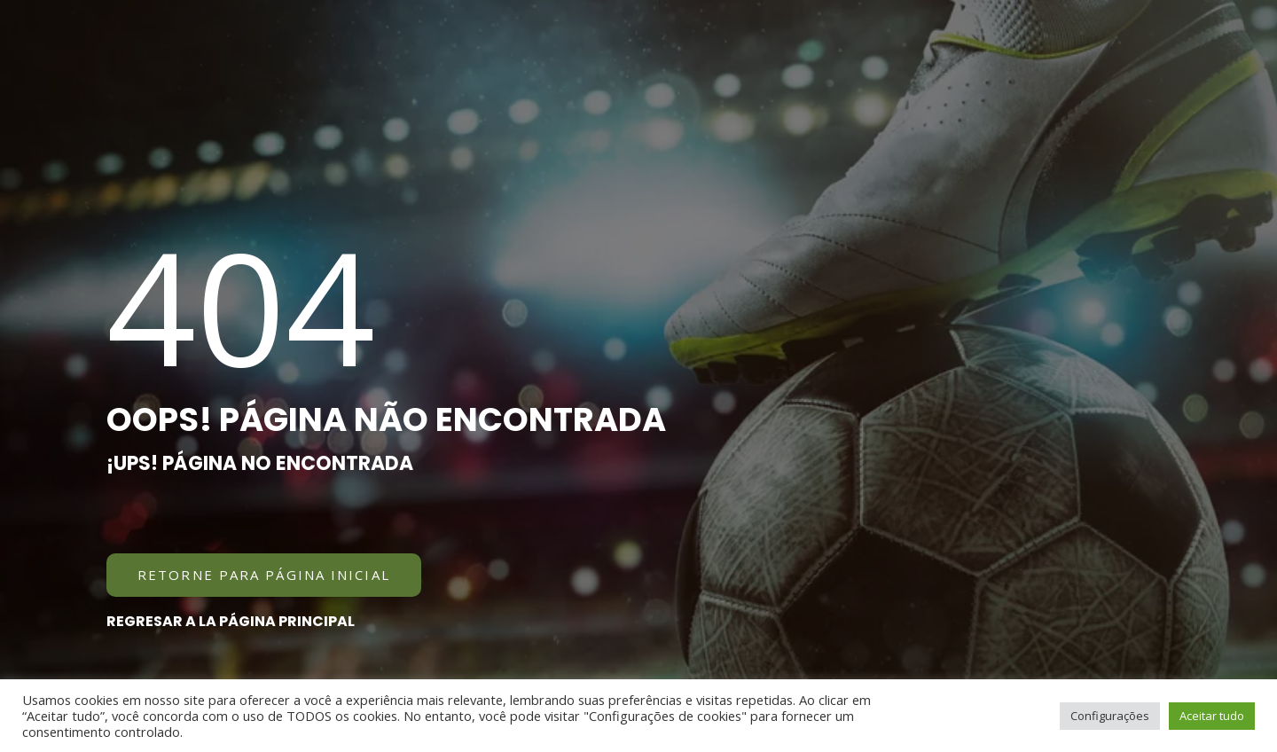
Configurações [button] (1109, 716)
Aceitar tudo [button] (1211, 716)
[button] (263, 575)
